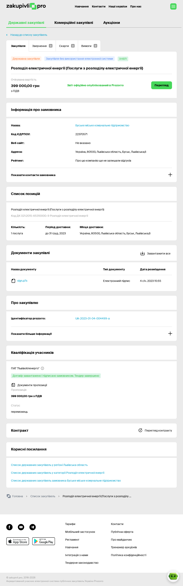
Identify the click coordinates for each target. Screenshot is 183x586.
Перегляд (162, 85)
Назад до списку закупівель (28, 35)
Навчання (71, 547)
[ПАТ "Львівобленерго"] (27, 368)
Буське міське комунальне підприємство (102, 125)
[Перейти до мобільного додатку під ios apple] (17, 541)
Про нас (135, 6)
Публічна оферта (122, 532)
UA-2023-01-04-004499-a (92, 318)
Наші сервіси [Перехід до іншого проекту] (118, 6)
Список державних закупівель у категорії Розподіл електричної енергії (57, 473)
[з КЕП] (122, 58)
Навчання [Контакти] (82, 6)
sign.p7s (22, 280)
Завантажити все (155, 253)
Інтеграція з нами (76, 555)
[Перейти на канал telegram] (32, 526)
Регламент (72, 539)
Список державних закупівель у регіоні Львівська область (49, 465)
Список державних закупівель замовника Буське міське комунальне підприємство (66, 480)
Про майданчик (121, 539)
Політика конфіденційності (128, 555)
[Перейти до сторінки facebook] (9, 526)
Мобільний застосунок (80, 532)
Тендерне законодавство (81, 562)
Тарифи (70, 524)
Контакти (98, 6)
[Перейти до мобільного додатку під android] (43, 541)
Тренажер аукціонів (124, 547)
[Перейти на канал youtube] (21, 526)
